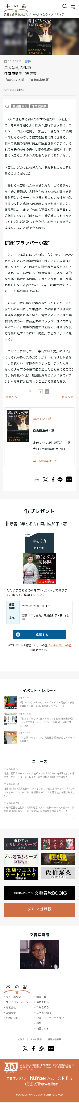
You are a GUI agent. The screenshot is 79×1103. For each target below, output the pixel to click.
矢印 (70, 749)
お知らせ (11, 1012)
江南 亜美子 (13, 74)
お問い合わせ (13, 1018)
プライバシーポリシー (18, 1002)
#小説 (20, 89)
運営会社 (11, 1007)
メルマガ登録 (39, 909)
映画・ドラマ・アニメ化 (50, 1018)
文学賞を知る (43, 1012)
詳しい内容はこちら (46, 461)
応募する (30, 634)
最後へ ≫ (67, 396)
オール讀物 (35, 1039)
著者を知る (42, 1002)
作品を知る (42, 1007)
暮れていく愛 (42, 418)
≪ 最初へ (11, 396)
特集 (38, 1023)
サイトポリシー (14, 996)
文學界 (14, 1039)
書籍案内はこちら (40, 893)
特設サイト (42, 1028)
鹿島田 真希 (19, 106)
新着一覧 (41, 996)
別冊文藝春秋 (59, 1039)
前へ (31, 391)
